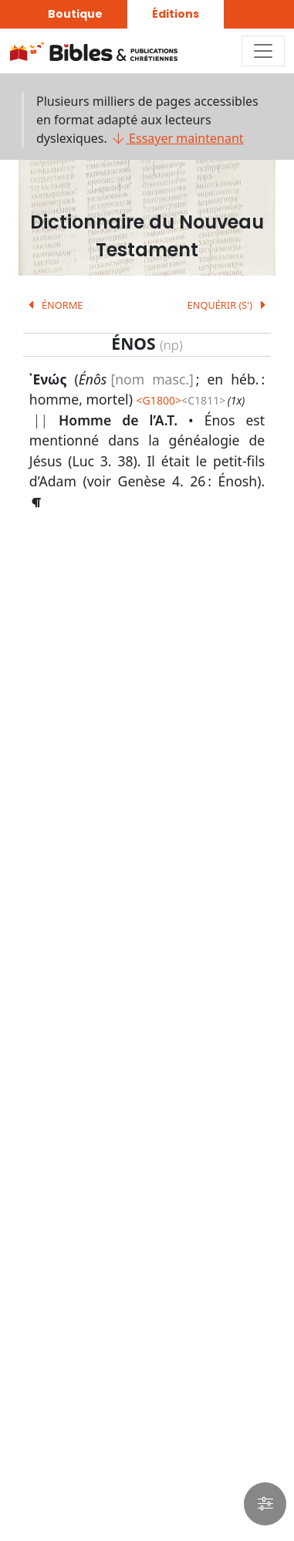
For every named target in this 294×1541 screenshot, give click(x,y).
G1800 (159, 400)
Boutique (75, 14)
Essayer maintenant (177, 138)
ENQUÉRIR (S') (230, 305)
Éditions (175, 14)
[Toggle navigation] (263, 51)
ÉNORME (53, 305)
